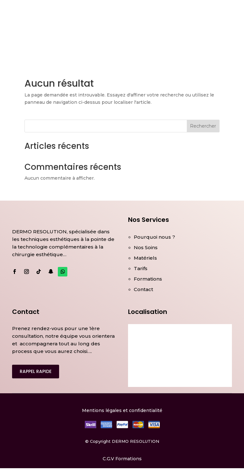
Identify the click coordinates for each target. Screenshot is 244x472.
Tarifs (140, 268)
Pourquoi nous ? (154, 237)
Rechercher (203, 126)
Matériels (145, 258)
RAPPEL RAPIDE (35, 371)
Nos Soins (146, 247)
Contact (143, 289)
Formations (148, 279)
